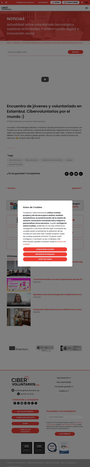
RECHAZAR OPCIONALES (45, 254)
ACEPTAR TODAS (45, 259)
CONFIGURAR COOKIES (45, 249)
